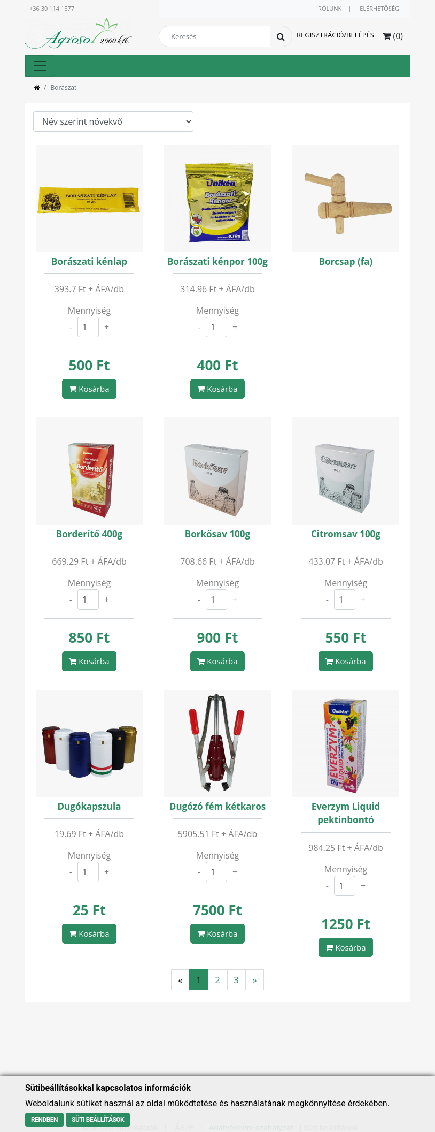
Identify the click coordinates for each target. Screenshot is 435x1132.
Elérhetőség (379, 8)
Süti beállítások (98, 1119)
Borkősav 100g (217, 534)
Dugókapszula (89, 806)
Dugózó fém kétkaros (217, 806)
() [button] (393, 36)
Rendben (44, 1119)
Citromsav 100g (345, 534)
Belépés (360, 35)
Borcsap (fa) (346, 261)
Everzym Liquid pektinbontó (346, 813)
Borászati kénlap (89, 261)
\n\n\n (113, 121)
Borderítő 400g (89, 534)
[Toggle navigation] (40, 66)
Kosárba (89, 388)
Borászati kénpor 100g (217, 261)
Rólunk (329, 8)
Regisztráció (320, 35)
